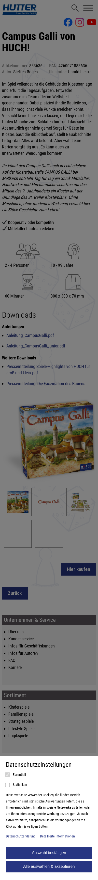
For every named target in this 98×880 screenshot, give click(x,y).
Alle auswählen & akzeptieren (49, 866)
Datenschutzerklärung (21, 836)
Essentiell (16, 774)
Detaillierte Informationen (57, 836)
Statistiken (16, 785)
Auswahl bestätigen (49, 853)
